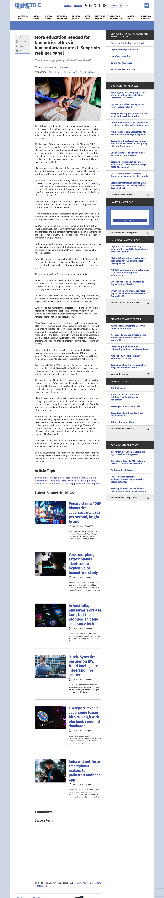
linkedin (90, 5)
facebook (99, 5)
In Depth (91, 72)
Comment (23, 51)
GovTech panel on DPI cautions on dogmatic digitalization (127, 283)
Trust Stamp (41, 365)
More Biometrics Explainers (124, 497)
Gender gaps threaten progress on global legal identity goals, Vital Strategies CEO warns (128, 95)
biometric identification (46, 477)
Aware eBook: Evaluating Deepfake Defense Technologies (128, 327)
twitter (95, 5)
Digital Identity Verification (124, 50)
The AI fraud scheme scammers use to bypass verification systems (129, 453)
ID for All (82, 72)
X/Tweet (23, 41)
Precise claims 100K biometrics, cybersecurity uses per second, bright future (85, 512)
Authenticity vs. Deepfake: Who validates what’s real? (126, 357)
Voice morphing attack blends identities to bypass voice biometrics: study (83, 563)
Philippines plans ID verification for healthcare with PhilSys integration (128, 133)
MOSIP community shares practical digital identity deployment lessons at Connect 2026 (129, 293)
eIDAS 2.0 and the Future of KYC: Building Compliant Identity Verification (126, 397)
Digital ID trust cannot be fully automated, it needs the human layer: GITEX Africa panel (129, 164)
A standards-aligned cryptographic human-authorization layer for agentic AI (128, 337)
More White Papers (120, 374)
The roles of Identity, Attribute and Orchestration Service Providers (128, 462)
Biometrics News (23, 17)
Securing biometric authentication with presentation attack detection (128, 489)
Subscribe (78, 6)
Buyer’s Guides (48, 17)
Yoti (98, 483)
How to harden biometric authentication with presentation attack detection (127, 479)
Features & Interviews (62, 17)
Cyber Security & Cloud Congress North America (127, 414)
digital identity (79, 477)
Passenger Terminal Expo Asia (125, 406)
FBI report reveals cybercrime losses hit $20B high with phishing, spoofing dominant (84, 717)
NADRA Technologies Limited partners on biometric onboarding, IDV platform (130, 123)
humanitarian (41, 480)
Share (22, 37)
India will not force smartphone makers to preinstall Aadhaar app (84, 770)
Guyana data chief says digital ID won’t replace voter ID (127, 105)
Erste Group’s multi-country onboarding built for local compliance (129, 348)
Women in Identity (65, 365)
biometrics (65, 477)
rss (85, 5)
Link (21, 46)
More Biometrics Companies (124, 232)
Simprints (86, 135)
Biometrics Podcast (146, 17)
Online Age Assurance (121, 63)
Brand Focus (87, 17)
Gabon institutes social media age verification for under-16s (128, 154)
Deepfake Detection (120, 56)
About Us (67, 6)
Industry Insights (76, 17)
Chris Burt (65, 67)
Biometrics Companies (100, 17)
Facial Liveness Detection (123, 69)
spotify (104, 5)
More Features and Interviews (125, 302)
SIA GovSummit (118, 388)
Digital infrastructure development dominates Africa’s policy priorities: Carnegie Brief (128, 185)
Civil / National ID (70, 72)
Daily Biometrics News (121, 194)
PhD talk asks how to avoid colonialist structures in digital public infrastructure (130, 272)
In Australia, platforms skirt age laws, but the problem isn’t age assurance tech (85, 615)
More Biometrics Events (122, 428)
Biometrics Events (131, 17)
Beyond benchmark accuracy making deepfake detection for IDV (129, 366)
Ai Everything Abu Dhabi (123, 422)
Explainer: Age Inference (123, 470)
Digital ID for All (36, 17)
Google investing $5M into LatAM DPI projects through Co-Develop (129, 114)
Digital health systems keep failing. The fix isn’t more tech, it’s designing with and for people (129, 143)
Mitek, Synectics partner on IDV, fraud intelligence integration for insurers (83, 666)
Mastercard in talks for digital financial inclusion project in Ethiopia (129, 175)
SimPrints (54, 483)
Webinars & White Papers (116, 17)
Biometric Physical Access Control (127, 43)
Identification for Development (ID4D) (68, 480)
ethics (91, 477)
